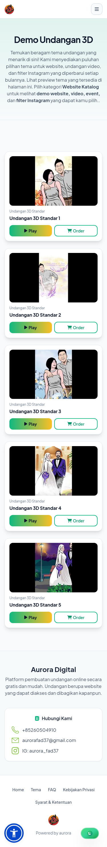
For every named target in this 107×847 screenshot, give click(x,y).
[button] (14, 833)
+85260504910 (39, 730)
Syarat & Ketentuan (53, 802)
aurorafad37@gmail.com (49, 740)
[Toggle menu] (96, 9)
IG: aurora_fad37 (40, 751)
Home (18, 789)
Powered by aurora (53, 832)
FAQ (52, 789)
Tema (36, 789)
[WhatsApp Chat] (90, 833)
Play (30, 230)
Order (75, 230)
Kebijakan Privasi (79, 789)
